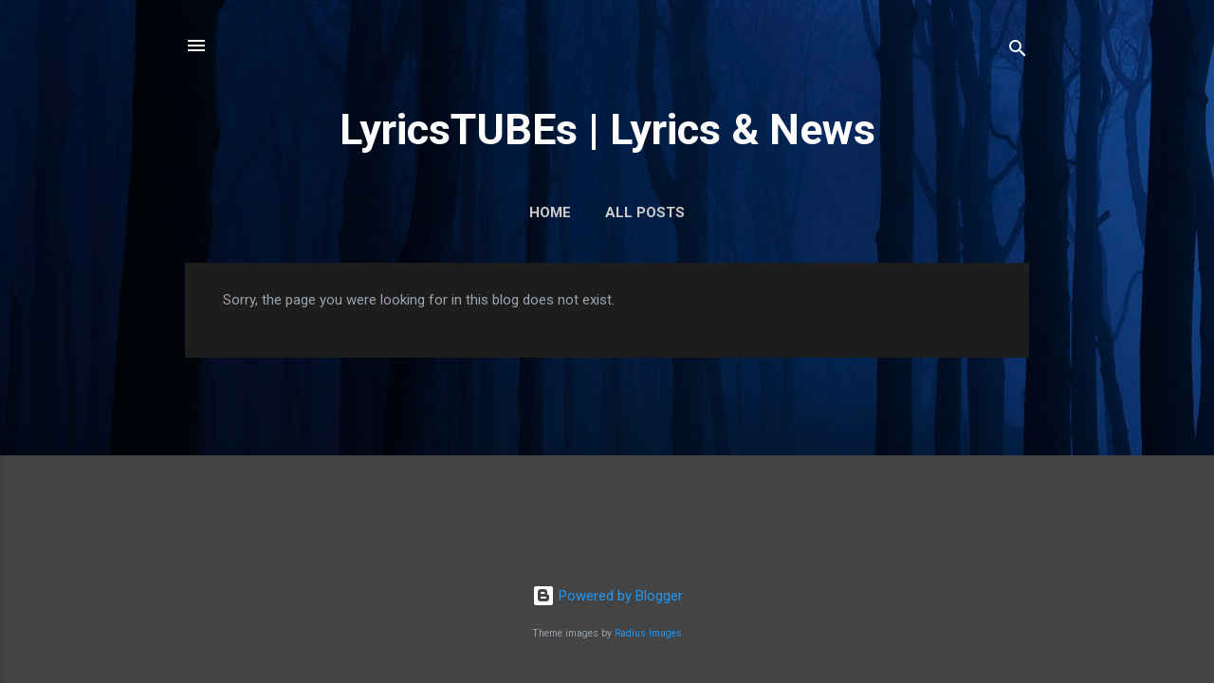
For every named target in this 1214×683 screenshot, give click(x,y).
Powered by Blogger (607, 595)
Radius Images (648, 633)
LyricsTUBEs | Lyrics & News (607, 129)
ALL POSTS (645, 212)
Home (550, 212)
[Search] (1017, 52)
